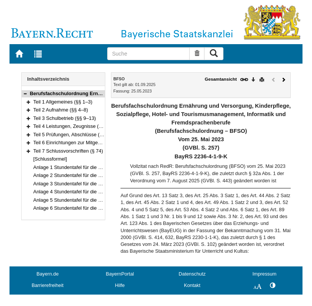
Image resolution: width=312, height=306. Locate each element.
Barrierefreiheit (47, 285)
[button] (25, 93)
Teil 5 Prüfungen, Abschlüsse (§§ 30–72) (77, 134)
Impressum (264, 274)
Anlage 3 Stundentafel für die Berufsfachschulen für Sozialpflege (103, 183)
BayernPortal (120, 274)
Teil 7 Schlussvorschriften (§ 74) (68, 151)
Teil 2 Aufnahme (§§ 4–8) (60, 110)
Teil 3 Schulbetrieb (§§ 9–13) (64, 118)
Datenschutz (192, 274)
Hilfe (120, 285)
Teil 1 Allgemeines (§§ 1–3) (63, 102)
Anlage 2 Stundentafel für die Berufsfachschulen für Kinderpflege (104, 175)
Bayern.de (47, 274)
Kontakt (192, 285)
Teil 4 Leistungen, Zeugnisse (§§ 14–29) (77, 126)
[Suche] (148, 53)
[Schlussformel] (50, 159)
